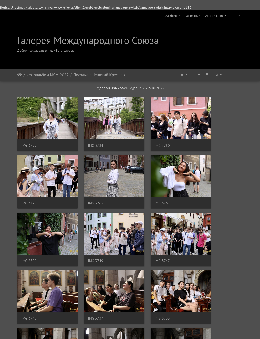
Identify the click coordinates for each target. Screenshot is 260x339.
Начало (19, 75)
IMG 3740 (86, 243)
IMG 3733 (202, 243)
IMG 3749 (202, 191)
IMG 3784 (86, 139)
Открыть (192, 16)
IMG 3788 (29, 139)
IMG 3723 (144, 294)
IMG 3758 (144, 191)
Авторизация (214, 16)
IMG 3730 (29, 294)
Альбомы (171, 16)
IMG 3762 (86, 191)
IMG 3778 (202, 139)
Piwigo (135, 330)
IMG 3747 (29, 243)
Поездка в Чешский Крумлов (99, 74)
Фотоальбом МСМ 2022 (48, 74)
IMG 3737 (144, 243)
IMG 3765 (29, 191)
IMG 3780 (144, 139)
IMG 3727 (86, 294)
